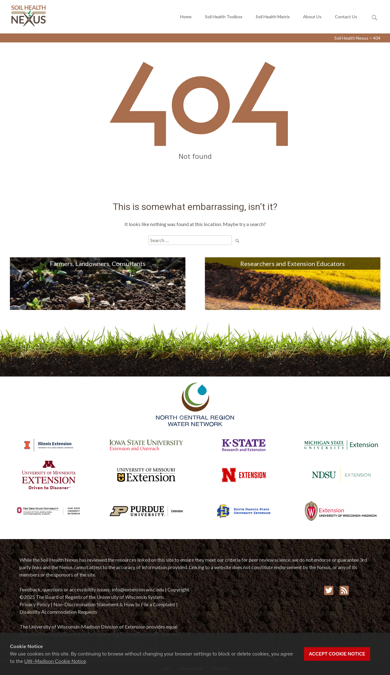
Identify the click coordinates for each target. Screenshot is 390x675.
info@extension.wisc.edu (138, 589)
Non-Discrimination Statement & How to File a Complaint (114, 604)
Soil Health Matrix (273, 18)
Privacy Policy (35, 604)
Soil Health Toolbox (223, 18)
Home (186, 18)
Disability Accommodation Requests (58, 612)
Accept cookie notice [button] (337, 654)
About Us (312, 18)
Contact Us (346, 18)
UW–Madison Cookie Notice (55, 661)
